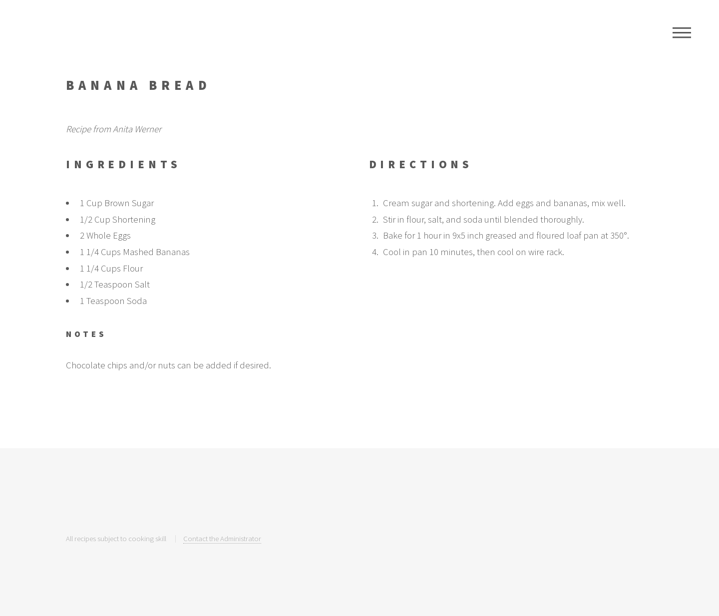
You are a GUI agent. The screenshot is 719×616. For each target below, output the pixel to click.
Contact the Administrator (222, 538)
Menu (682, 32)
